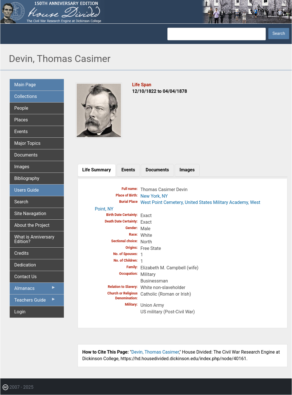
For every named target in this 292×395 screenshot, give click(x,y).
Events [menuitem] (21, 131)
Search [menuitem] (21, 201)
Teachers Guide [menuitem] (35, 301)
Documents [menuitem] (26, 155)
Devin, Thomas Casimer (155, 352)
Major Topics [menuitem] (27, 143)
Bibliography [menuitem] (26, 178)
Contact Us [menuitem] (25, 276)
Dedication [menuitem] (25, 265)
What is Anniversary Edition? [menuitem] (34, 239)
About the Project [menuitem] (31, 225)
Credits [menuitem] (21, 253)
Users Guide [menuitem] (26, 190)
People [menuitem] (21, 108)
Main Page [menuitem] (25, 84)
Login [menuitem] (19, 311)
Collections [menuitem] (25, 96)
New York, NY (154, 196)
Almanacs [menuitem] (35, 289)
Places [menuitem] (21, 120)
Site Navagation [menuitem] (30, 213)
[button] (99, 136)
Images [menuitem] (21, 166)
